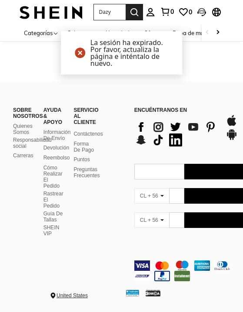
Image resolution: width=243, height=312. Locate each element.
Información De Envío (57, 135)
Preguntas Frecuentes (86, 172)
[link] (167, 11)
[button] (109, 12)
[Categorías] (41, 32)
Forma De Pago (83, 147)
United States (72, 295)
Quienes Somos (23, 129)
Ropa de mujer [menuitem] (191, 32)
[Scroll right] (218, 32)
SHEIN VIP (51, 230)
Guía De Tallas (53, 217)
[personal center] (150, 12)
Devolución (56, 148)
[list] (175, 133)
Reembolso (56, 158)
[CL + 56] (151, 196)
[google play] (232, 139)
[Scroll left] (207, 32)
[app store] (232, 125)
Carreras (23, 156)
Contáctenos (88, 134)
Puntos (81, 159)
